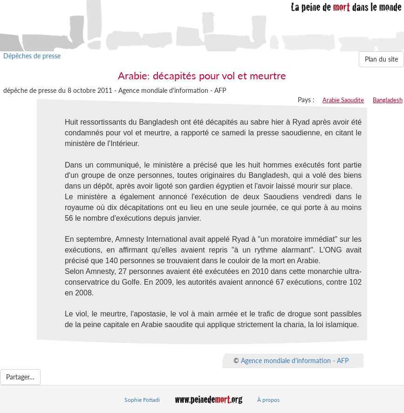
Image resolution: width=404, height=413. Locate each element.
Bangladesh (388, 100)
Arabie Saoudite (343, 100)
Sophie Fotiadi (142, 399)
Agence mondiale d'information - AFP (295, 360)
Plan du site (381, 59)
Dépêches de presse (32, 56)
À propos (268, 399)
